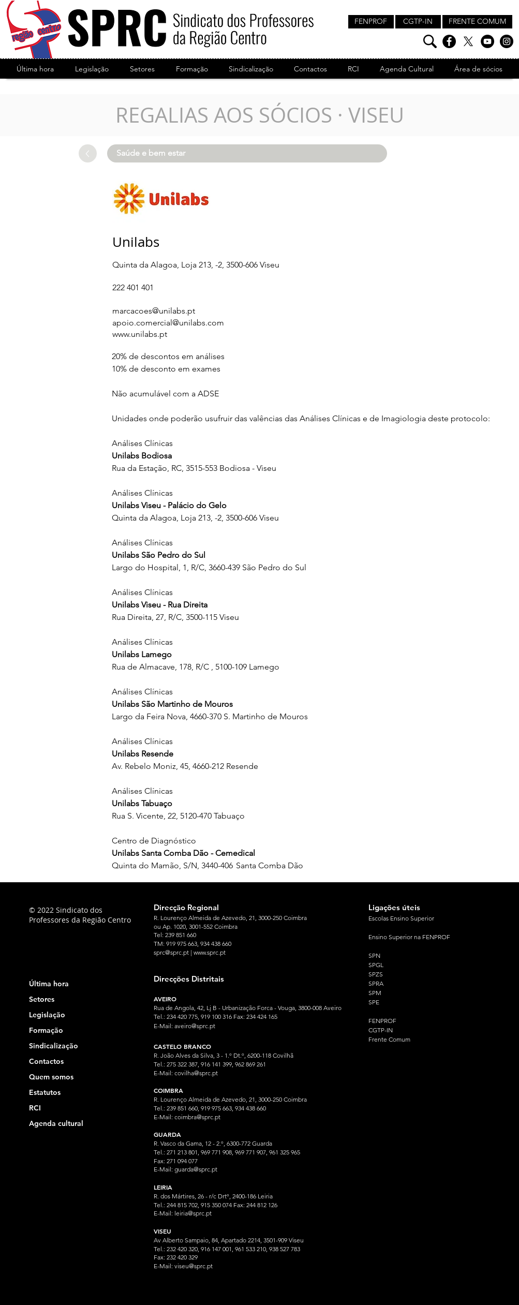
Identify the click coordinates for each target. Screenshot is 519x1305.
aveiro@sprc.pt (194, 1026)
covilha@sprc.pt (196, 1073)
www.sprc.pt (210, 952)
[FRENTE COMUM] (477, 21)
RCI (35, 1108)
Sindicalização (53, 1045)
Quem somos (51, 1076)
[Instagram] (506, 41)
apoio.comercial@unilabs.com (168, 323)
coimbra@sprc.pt (197, 1117)
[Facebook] (449, 41)
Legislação (47, 1014)
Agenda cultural (56, 1123)
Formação (46, 1030)
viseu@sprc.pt (193, 1266)
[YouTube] (487, 41)
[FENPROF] (371, 21)
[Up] (88, 153)
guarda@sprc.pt (195, 1169)
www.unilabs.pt (139, 334)
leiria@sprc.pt (193, 1213)
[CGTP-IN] (418, 21)
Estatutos (45, 1092)
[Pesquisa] (430, 41)
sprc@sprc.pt (171, 952)
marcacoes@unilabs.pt (153, 311)
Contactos (46, 1061)
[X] (468, 41)
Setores (41, 999)
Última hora (49, 983)
